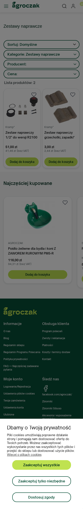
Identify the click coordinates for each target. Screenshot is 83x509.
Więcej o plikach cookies (24, 454)
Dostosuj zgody (41, 497)
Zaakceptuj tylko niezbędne (41, 481)
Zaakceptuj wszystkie (41, 465)
